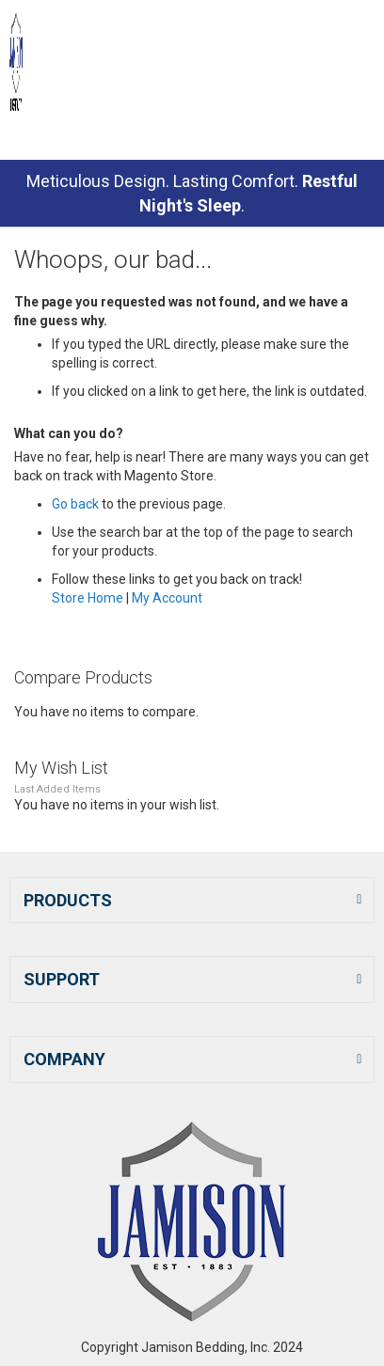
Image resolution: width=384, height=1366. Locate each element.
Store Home (87, 597)
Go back (75, 503)
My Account (167, 597)
